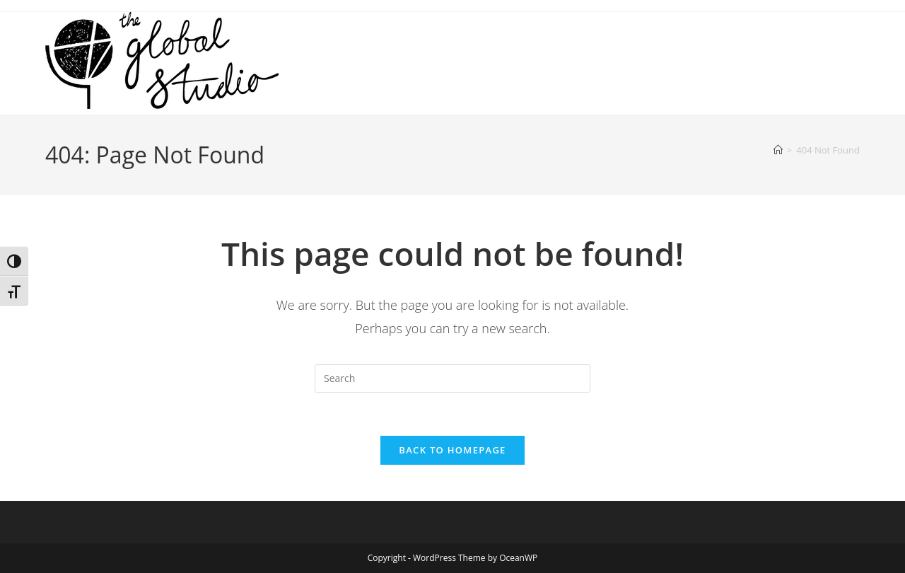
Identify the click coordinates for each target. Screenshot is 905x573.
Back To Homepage (452, 450)
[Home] (778, 150)
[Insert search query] (452, 378)
